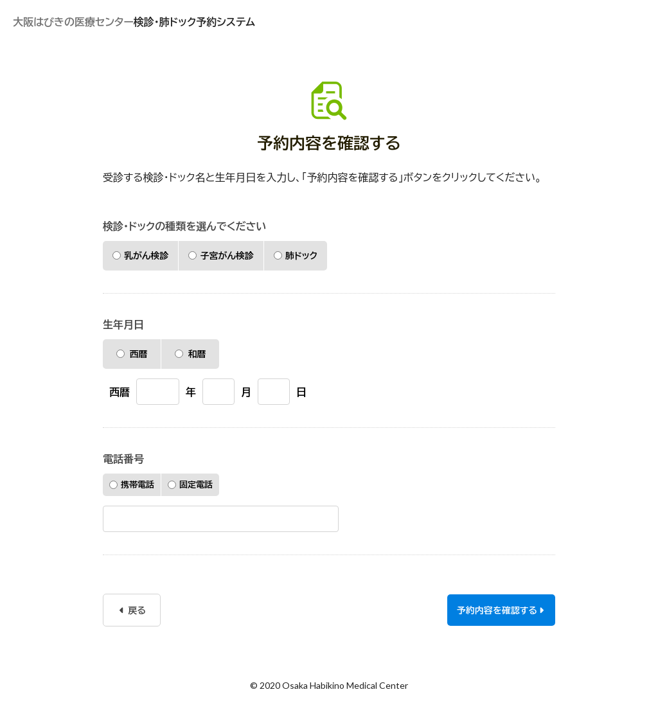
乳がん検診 (140, 255)
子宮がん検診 (220, 255)
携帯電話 (131, 484)
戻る (133, 610)
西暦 (132, 353)
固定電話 (190, 484)
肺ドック (295, 255)
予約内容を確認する (500, 610)
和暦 (190, 353)
